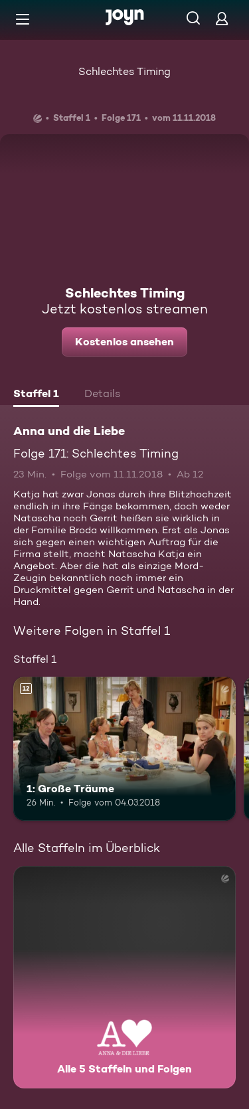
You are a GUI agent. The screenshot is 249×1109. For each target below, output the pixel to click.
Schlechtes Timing (124, 71)
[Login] (221, 18)
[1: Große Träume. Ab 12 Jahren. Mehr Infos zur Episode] (124, 749)
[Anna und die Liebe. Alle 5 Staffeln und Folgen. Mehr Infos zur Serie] (124, 977)
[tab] (36, 395)
